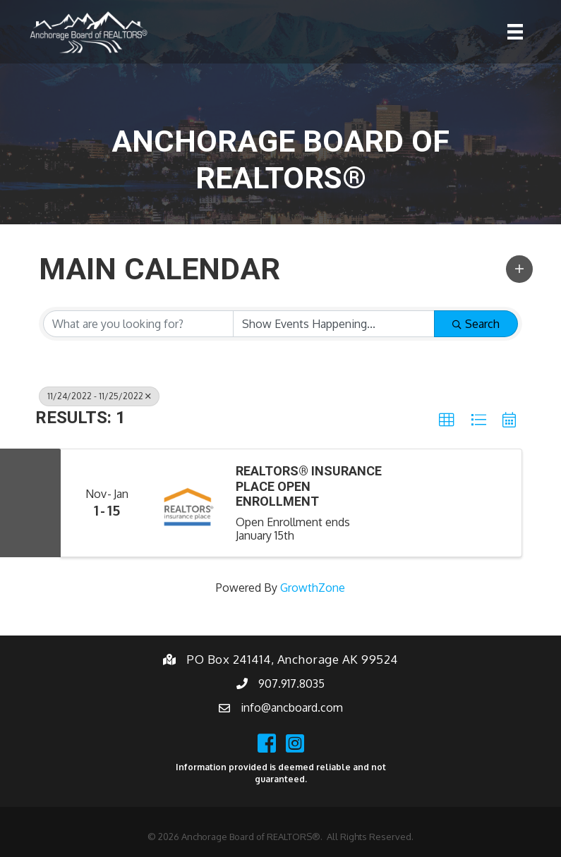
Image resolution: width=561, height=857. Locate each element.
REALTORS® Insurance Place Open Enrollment (309, 486)
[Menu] (515, 31)
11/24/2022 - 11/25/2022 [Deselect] (99, 396)
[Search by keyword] (138, 323)
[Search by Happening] (334, 323)
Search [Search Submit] (476, 324)
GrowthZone (312, 588)
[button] (519, 269)
